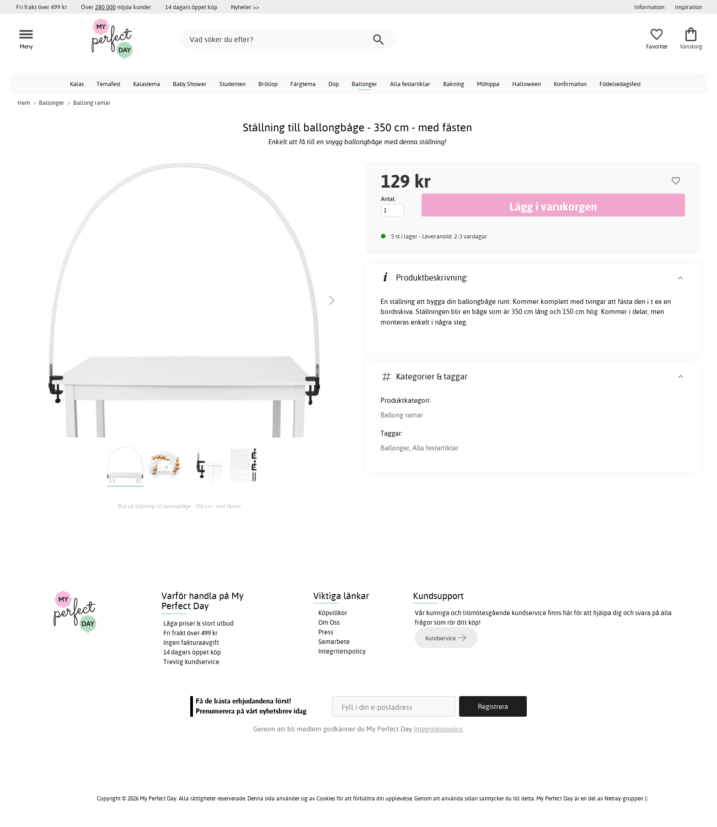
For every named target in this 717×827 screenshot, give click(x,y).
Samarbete (334, 642)
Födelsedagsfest (620, 83)
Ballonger (364, 83)
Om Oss (329, 622)
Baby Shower (190, 83)
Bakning (453, 83)
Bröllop (268, 83)
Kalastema (146, 83)
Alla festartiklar (410, 83)
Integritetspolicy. (439, 728)
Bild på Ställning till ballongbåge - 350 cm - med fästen (179, 506)
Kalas (77, 83)
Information (649, 7)
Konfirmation (570, 83)
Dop (333, 83)
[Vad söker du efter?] (288, 39)
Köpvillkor (332, 613)
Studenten (232, 83)
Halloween (526, 83)
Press (325, 632)
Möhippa (488, 83)
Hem (23, 102)
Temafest (108, 83)
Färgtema (303, 83)
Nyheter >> (245, 7)
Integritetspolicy (342, 651)
